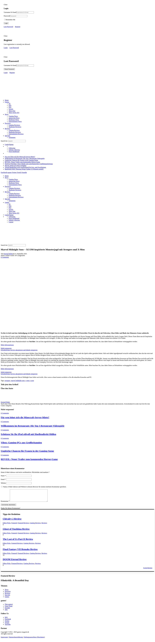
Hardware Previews (15, 127)
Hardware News (14, 120)
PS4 (10, 105)
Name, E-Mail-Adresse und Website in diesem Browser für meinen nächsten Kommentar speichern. (34, 487)
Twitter (7, 623)
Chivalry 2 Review (12, 521)
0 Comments (5, 257)
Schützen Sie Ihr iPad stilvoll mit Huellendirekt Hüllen (28, 434)
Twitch (7, 625)
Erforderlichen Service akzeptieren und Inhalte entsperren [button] (19, 350)
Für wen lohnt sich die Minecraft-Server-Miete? (20, 157)
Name (3, 476)
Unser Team (8, 608)
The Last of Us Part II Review (18, 541)
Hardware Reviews (15, 132)
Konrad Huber (8, 254)
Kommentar (5, 503)
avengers (7, 380)
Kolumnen (12, 137)
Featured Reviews (23, 525)
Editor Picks (7, 525)
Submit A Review (14, 150)
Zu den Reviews (147, 570)
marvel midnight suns (18, 380)
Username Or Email (10, 12)
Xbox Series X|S (14, 112)
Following (12, 148)
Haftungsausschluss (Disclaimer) (34, 639)
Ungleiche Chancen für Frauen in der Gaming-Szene (21, 160)
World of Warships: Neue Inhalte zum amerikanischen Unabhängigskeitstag (29, 164)
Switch (11, 109)
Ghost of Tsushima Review (16, 531)
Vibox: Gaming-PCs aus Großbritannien (21, 442)
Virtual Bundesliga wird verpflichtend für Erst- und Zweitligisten (25, 167)
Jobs (6, 612)
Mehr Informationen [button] (7, 345)
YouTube (7, 627)
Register (17, 27)
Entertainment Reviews (16, 134)
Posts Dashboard (14, 151)
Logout (11, 222)
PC (10, 104)
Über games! (9, 606)
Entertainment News (15, 121)
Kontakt (7, 610)
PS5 (10, 107)
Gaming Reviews (14, 130)
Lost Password (8, 27)
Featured (14, 525)
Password (7, 16)
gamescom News (14, 118)
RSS (6, 620)
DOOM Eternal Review (15, 561)
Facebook (8, 621)
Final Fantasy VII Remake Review (20, 551)
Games (7, 102)
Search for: (4, 141)
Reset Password (9, 69)
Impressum (4, 639)
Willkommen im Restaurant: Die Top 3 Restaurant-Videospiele (24, 158)
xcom (32, 380)
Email (3, 479)
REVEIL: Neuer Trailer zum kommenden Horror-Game (22, 162)
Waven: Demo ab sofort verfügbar (15, 165)
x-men (28, 380)
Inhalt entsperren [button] (6, 348)
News (6, 114)
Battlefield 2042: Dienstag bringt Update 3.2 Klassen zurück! (24, 169)
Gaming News (13, 116)
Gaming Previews (14, 125)
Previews (8, 123)
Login (6, 23)
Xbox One (12, 111)
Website (3, 483)
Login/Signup (9, 144)
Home (7, 100)
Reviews (7, 128)
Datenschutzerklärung (16, 639)
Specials (7, 136)
